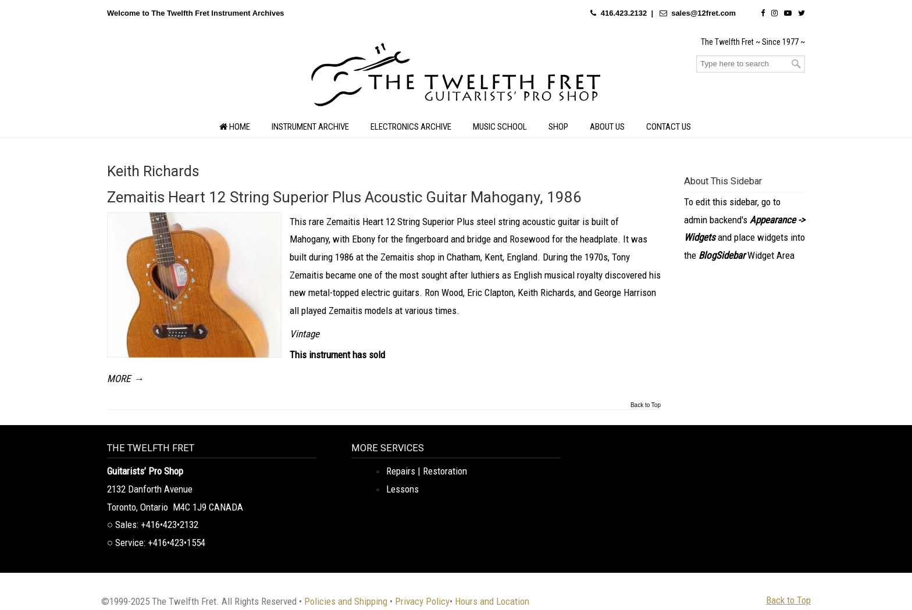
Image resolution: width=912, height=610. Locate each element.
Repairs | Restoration (426, 471)
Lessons (402, 489)
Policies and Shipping (345, 601)
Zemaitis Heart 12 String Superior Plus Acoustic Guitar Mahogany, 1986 (344, 197)
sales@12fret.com (703, 13)
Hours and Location (492, 601)
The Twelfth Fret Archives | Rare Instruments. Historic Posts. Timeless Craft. (456, 77)
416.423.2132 (624, 13)
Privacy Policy (422, 601)
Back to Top (645, 405)
